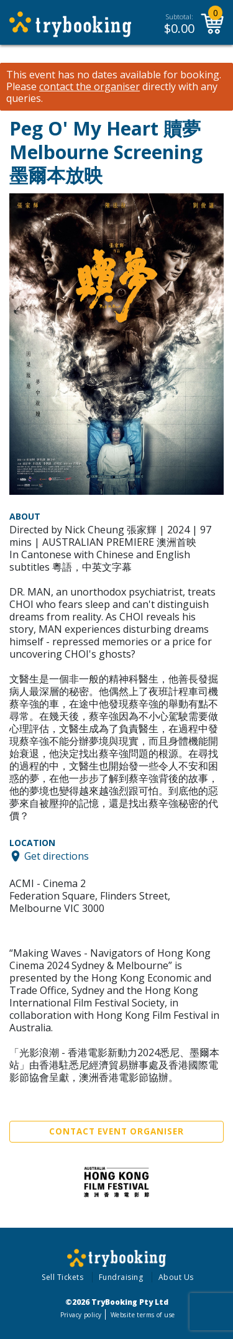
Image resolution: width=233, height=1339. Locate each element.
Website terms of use (143, 1314)
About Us (176, 1277)
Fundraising (121, 1277)
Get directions (56, 856)
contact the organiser (89, 87)
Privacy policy (81, 1314)
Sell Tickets (62, 1277)
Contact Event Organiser (116, 1131)
